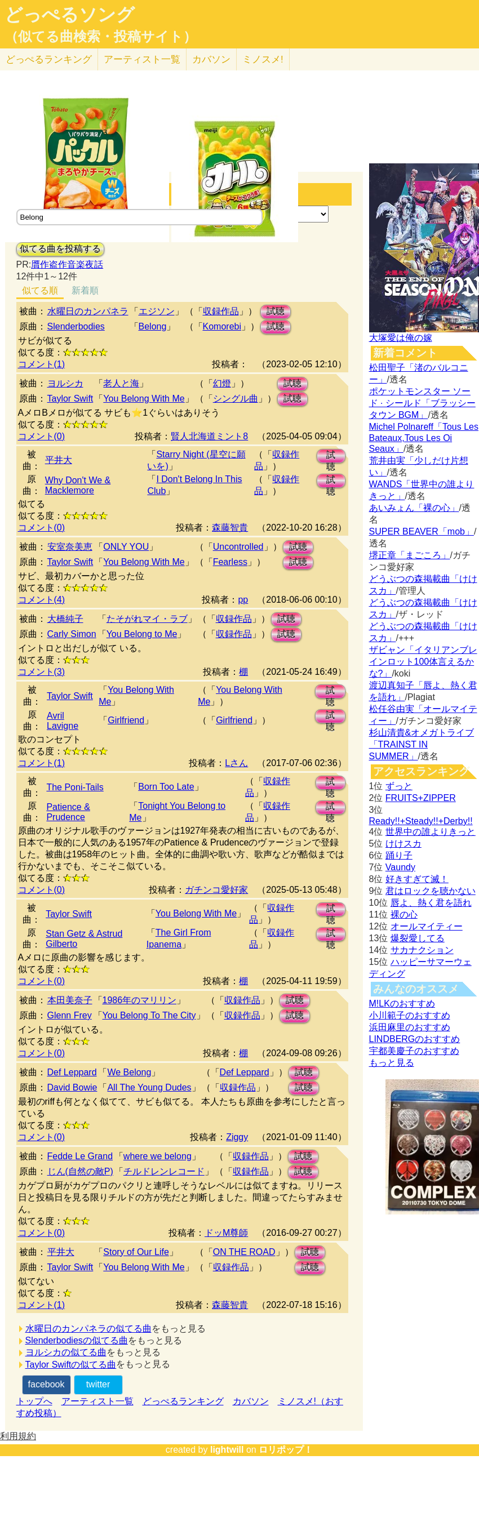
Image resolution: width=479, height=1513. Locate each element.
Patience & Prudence (68, 812)
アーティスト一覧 (97, 1401)
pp (243, 599)
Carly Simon (71, 634)
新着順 (85, 290)
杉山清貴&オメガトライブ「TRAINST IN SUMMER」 (421, 744)
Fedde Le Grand (80, 1156)
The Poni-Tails (74, 787)
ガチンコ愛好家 (216, 890)
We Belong (129, 1072)
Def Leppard (72, 1072)
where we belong (157, 1156)
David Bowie (72, 1087)
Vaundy (400, 867)
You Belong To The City (149, 1015)
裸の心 (404, 914)
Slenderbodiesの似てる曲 (76, 1340)
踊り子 (399, 855)
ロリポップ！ (286, 1449)
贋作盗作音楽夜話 (67, 264)
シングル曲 (235, 398)
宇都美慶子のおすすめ (414, 1051)
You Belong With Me (143, 398)
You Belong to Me (142, 634)
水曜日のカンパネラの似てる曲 (88, 1328)
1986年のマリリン (140, 1000)
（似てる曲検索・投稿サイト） (101, 36)
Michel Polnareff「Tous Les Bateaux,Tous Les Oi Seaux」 (423, 437)
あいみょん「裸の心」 (414, 508)
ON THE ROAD (244, 1252)
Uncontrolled (238, 546)
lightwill (227, 1449)
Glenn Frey (69, 1015)
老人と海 (121, 383)
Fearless (230, 562)
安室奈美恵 (69, 546)
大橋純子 (65, 619)
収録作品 (221, 311)
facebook (46, 1384)
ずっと (399, 786)
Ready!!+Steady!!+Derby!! (421, 821)
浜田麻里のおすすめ (409, 1027)
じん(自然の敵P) (80, 1171)
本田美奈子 (69, 1000)
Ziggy (237, 1137)
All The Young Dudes (149, 1087)
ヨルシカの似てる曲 (66, 1352)
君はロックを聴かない (430, 891)
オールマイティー (427, 926)
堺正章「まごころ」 (409, 555)
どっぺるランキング (183, 1401)
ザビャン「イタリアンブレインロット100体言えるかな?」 (423, 661)
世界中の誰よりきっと (430, 831)
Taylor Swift (70, 398)
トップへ (34, 1401)
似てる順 (40, 290)
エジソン (157, 311)
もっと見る (391, 1062)
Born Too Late (166, 786)
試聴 (276, 311)
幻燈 (222, 383)
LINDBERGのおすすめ (414, 1039)
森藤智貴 (230, 527)
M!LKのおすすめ (402, 1003)
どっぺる (49, 59)
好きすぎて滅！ (417, 879)
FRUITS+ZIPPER (420, 798)
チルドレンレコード (164, 1171)
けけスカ (403, 843)
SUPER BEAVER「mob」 (421, 531)
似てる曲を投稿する (60, 248)
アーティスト (142, 59)
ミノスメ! (262, 59)
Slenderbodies (76, 326)
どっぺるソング (70, 15)
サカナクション (422, 950)
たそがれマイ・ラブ (147, 619)
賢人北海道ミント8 (209, 436)
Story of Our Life (136, 1252)
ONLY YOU (126, 546)
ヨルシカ (65, 383)
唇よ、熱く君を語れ (431, 902)
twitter (98, 1384)
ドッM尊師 (226, 1233)
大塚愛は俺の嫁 (400, 337)
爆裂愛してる (418, 938)
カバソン (211, 59)
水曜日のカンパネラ (87, 311)
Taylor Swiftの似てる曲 (71, 1364)
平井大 (58, 460)
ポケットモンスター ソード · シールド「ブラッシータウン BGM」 (422, 403)
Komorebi (222, 326)
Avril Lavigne (62, 721)
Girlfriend (126, 720)
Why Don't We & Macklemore (78, 485)
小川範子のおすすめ (409, 1015)
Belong (153, 326)
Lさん (236, 763)
